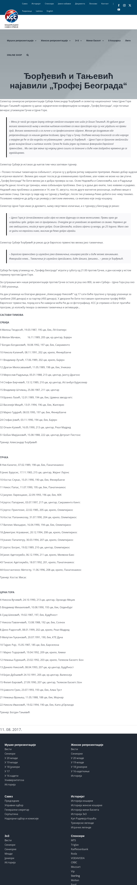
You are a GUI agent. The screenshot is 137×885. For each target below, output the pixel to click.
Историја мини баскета (85, 809)
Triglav (75, 844)
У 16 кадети (11, 775)
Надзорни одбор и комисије (22, 818)
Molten (75, 880)
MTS (73, 840)
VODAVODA (78, 858)
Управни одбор (14, 805)
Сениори (10, 753)
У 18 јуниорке (79, 767)
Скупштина (11, 814)
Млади (8, 853)
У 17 (7, 771)
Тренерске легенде (82, 823)
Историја (10, 784)
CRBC (74, 862)
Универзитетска (14, 780)
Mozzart (76, 867)
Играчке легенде (81, 827)
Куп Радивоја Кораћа (83, 818)
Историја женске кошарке (86, 805)
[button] (27, 55)
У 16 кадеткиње (80, 771)
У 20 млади (11, 758)
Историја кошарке (82, 800)
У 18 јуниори (12, 767)
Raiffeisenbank (79, 849)
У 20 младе (77, 758)
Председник (12, 800)
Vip (73, 871)
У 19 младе (77, 762)
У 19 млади (11, 762)
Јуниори (9, 858)
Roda (74, 853)
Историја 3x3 (79, 814)
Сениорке (77, 753)
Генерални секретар (17, 809)
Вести (8, 749)
